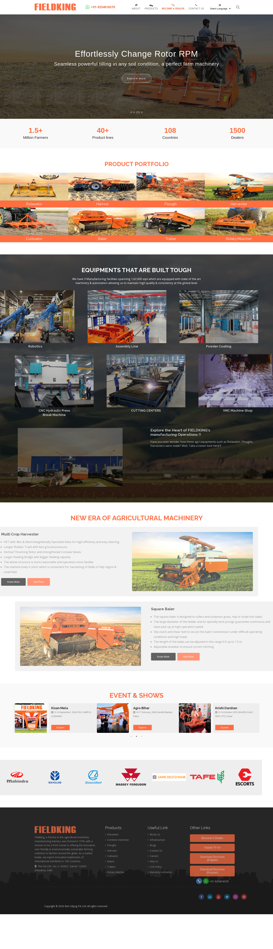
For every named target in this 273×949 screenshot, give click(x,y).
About (136, 7)
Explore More (136, 78)
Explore (26, 727)
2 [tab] (136, 736)
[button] (131, 112)
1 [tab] (131, 736)
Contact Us (196, 7)
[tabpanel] (54, 718)
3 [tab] (141, 736)
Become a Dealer (173, 6)
